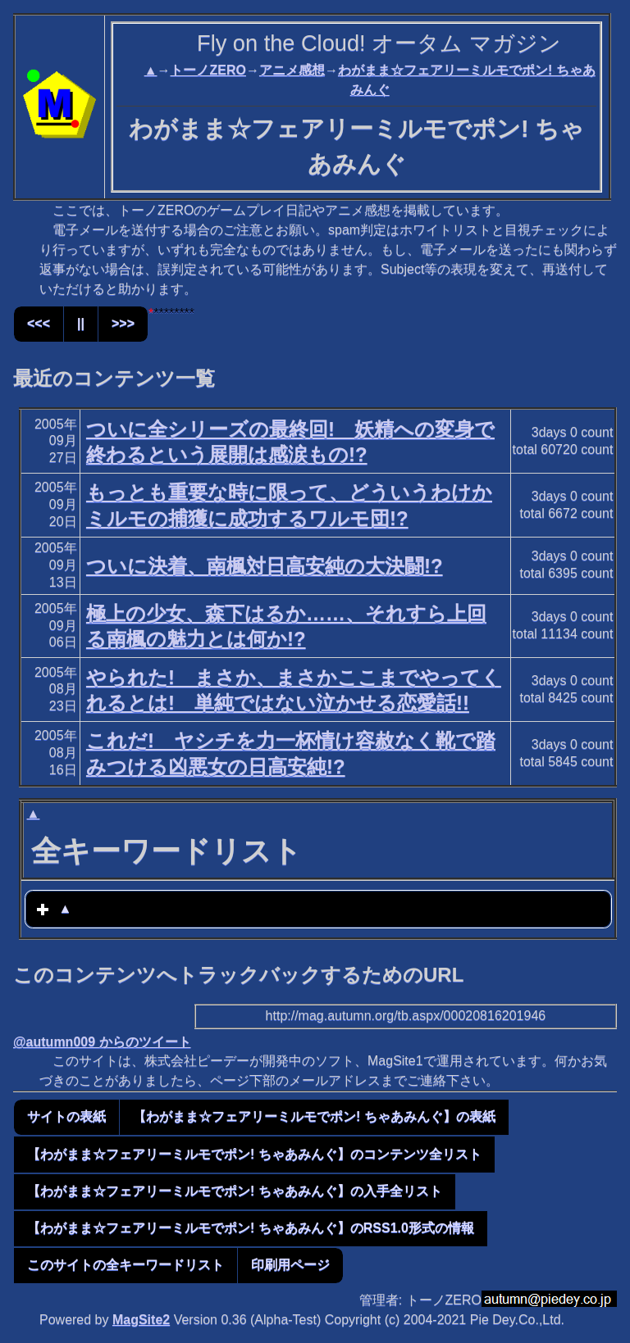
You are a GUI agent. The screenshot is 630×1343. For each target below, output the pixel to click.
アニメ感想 (292, 70)
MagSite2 (141, 1320)
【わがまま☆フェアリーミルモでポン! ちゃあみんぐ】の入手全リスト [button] (234, 1191)
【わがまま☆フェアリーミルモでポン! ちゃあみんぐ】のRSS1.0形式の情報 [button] (250, 1228)
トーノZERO (207, 70)
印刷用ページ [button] (290, 1265)
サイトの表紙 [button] (66, 1116)
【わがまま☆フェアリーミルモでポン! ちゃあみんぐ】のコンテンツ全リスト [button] (254, 1154)
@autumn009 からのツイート (102, 1042)
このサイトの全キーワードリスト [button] (125, 1265)
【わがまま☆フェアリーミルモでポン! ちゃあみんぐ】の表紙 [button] (314, 1116)
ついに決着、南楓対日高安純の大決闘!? (264, 566)
